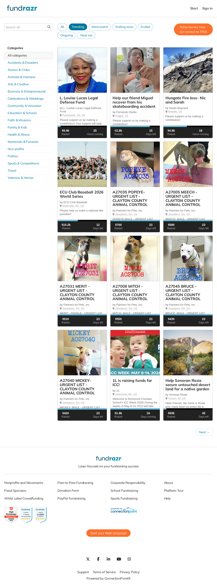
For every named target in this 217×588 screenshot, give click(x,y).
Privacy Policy (130, 572)
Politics (13, 156)
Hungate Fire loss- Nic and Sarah (186, 100)
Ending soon (124, 27)
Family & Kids (17, 127)
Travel (12, 170)
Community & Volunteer (24, 106)
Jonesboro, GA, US (126, 214)
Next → (204, 432)
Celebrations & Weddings (26, 99)
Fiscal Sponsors (15, 491)
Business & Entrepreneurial (27, 91)
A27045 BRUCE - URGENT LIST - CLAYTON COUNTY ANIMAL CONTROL (183, 292)
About (168, 483)
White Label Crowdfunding (23, 498)
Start (194, 8)
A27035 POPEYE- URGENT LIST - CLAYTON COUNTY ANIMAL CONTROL (130, 198)
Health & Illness (18, 135)
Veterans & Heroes (20, 178)
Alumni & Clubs (19, 70)
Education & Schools (22, 113)
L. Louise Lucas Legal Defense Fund (79, 100)
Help (167, 498)
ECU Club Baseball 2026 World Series (81, 194)
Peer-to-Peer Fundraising (75, 483)
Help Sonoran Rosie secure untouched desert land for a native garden (188, 384)
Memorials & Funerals (23, 142)
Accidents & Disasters (23, 63)
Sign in (207, 8)
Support (83, 572)
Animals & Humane (21, 77)
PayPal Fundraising (71, 498)
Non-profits (16, 149)
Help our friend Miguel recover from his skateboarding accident (134, 102)
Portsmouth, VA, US (74, 115)
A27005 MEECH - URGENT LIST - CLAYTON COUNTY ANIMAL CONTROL (183, 198)
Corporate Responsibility (128, 483)
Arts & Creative (18, 84)
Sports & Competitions (23, 163)
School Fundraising (124, 491)
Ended (145, 27)
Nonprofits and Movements (23, 483)
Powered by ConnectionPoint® (108, 578)
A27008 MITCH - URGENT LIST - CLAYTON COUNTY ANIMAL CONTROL (130, 292)
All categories (17, 55)
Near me (86, 35)
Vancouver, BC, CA (126, 394)
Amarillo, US (175, 111)
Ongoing (66, 35)
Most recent (100, 27)
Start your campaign (108, 533)
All (62, 27)
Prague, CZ (121, 116)
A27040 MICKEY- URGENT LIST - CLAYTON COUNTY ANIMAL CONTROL (77, 386)
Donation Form (68, 491)
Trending (78, 27)
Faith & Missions (19, 120)
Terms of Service (104, 572)
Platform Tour (174, 491)
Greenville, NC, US (73, 205)
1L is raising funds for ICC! (132, 382)
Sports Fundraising (124, 498)
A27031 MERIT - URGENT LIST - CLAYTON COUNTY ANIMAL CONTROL (77, 292)
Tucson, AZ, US (177, 398)
